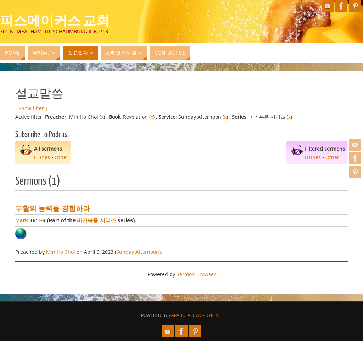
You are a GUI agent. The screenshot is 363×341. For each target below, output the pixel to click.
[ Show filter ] (31, 108)
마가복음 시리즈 (96, 220)
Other (61, 157)
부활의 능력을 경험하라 (52, 208)
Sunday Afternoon (137, 251)
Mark (21, 220)
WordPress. (209, 315)
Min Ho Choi (60, 251)
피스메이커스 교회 (55, 20)
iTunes (42, 157)
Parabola (179, 315)
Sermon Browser (196, 274)
